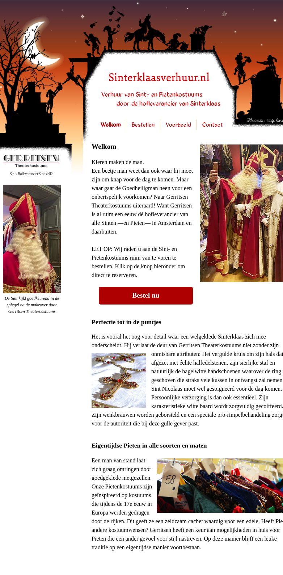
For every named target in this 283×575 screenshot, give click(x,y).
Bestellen (143, 125)
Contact (212, 125)
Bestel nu (145, 295)
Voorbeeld (178, 125)
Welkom (111, 125)
